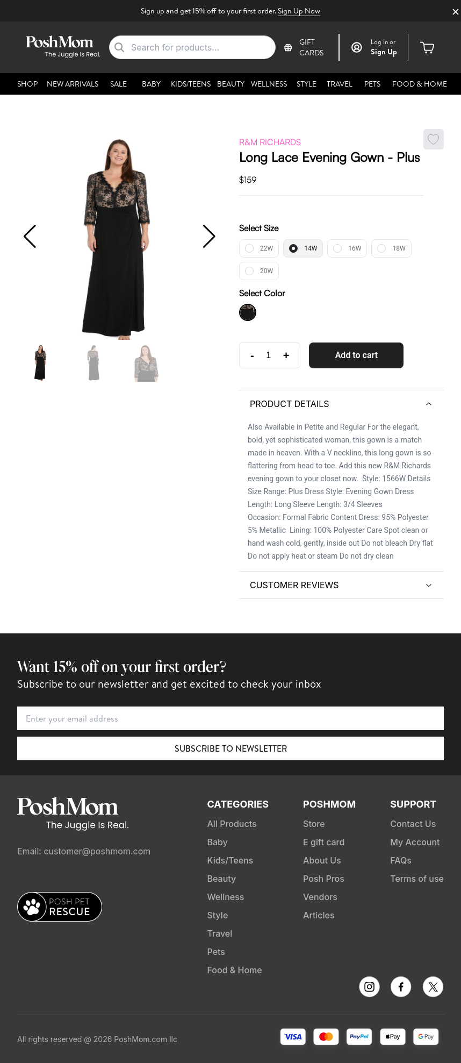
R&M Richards (270, 142)
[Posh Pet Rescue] (59, 906)
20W (266, 271)
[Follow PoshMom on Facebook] (401, 986)
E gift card (323, 842)
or (383, 42)
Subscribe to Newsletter (231, 748)
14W (310, 248)
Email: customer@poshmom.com (83, 851)
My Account (415, 842)
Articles (319, 915)
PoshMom (329, 804)
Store (314, 823)
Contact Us (413, 823)
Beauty (230, 84)
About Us (322, 860)
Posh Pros (323, 878)
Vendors (320, 896)
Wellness (269, 84)
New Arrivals (72, 84)
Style (306, 84)
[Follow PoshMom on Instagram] (369, 986)
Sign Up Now (299, 10)
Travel (339, 84)
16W (354, 248)
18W (398, 248)
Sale (118, 84)
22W (266, 248)
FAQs (401, 860)
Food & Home (419, 84)
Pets (372, 84)
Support (413, 804)
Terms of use (417, 878)
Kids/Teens (191, 84)
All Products (231, 823)
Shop (27, 84)
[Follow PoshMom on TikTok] (433, 986)
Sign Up (384, 51)
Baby (151, 84)
